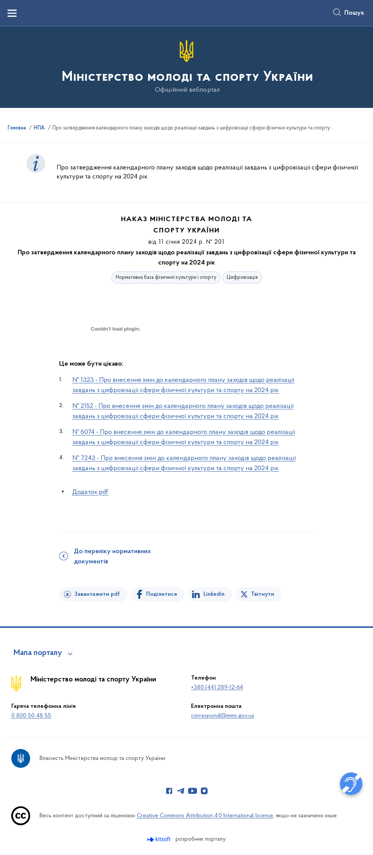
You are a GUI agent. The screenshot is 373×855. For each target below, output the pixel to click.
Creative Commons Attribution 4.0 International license (205, 816)
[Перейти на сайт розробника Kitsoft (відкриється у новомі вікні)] (159, 839)
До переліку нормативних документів (112, 556)
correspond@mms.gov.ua (222, 716)
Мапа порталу (38, 653)
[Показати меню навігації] (12, 13)
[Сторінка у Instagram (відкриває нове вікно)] (204, 790)
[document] (115, 355)
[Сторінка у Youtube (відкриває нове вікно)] (192, 790)
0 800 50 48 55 (31, 716)
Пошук (354, 13)
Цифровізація (242, 277)
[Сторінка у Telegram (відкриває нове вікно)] (180, 790)
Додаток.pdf (90, 492)
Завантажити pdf (97, 594)
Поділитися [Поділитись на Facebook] (161, 594)
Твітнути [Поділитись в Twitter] (262, 594)
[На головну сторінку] (186, 67)
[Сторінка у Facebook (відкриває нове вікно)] (169, 790)
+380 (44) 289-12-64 (217, 687)
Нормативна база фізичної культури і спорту (166, 277)
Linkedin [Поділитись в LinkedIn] (214, 594)
